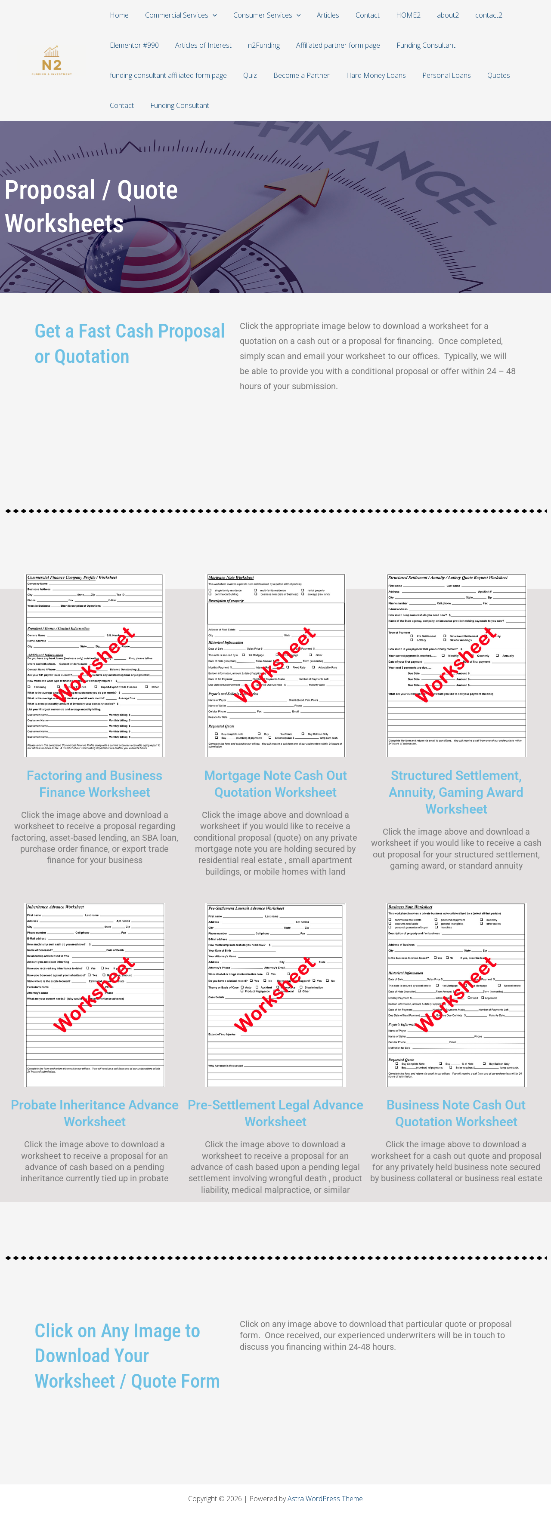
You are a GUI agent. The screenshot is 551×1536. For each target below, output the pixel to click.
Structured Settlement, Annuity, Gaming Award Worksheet (456, 792)
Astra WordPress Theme (325, 1498)
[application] (208, 15)
